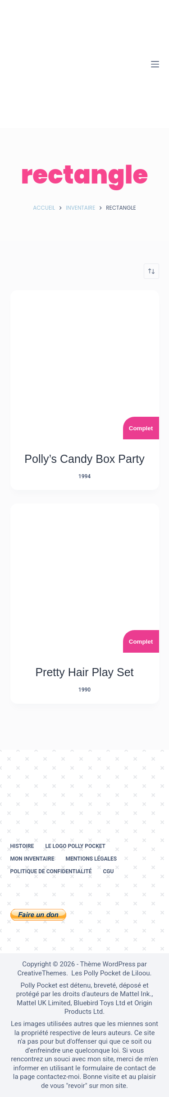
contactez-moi (58, 1077)
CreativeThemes (41, 973)
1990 (84, 690)
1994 (84, 476)
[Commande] (151, 271)
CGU (108, 871)
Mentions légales (91, 859)
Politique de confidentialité (51, 871)
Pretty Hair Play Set (84, 672)
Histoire (22, 846)
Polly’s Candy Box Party (84, 458)
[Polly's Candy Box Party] (84, 364)
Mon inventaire (32, 859)
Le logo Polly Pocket (75, 846)
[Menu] (155, 64)
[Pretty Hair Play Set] (84, 578)
